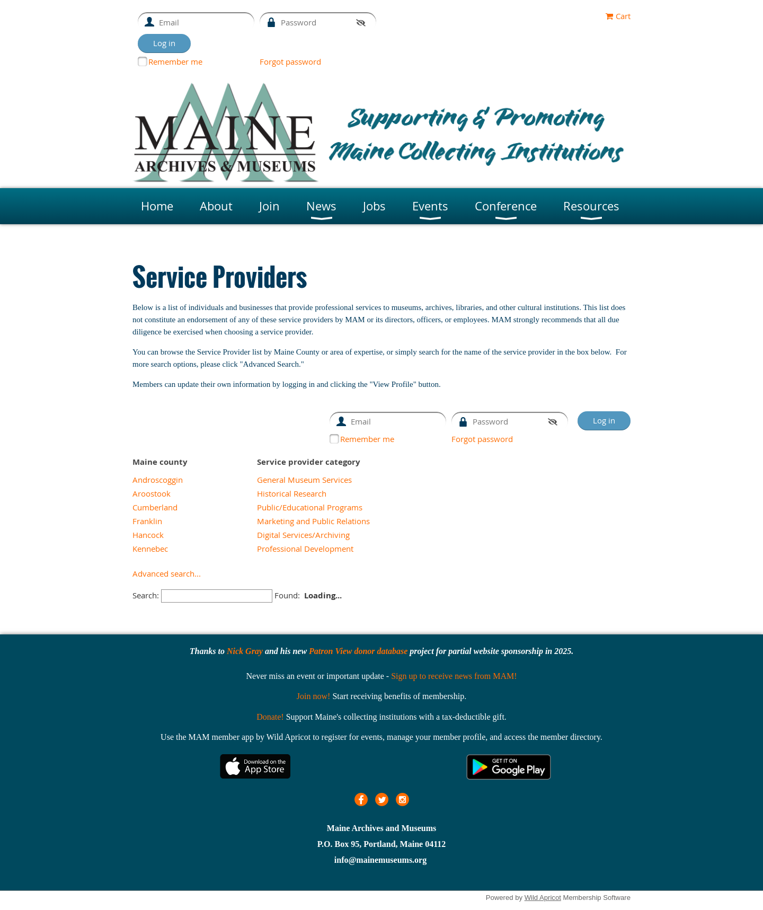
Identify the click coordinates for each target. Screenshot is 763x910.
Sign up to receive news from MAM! (454, 676)
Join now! (314, 696)
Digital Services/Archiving (303, 534)
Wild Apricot (543, 898)
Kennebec (150, 548)
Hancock (148, 534)
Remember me (175, 61)
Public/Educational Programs (309, 507)
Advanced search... (166, 573)
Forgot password (290, 61)
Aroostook (151, 493)
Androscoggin (157, 479)
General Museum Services (304, 479)
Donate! (270, 716)
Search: (145, 595)
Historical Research (291, 493)
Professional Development (305, 548)
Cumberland (155, 507)
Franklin (147, 521)
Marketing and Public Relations (313, 521)
